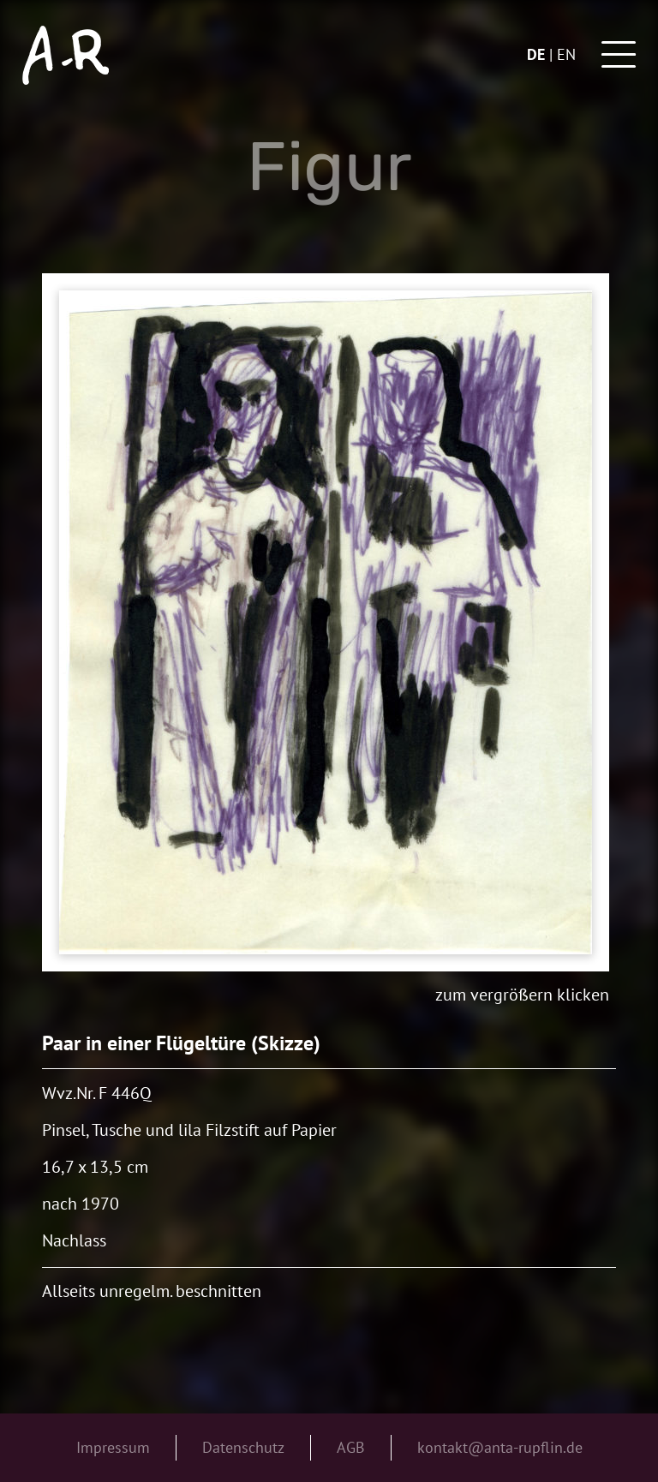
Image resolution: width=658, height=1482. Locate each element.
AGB (351, 1447)
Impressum (113, 1447)
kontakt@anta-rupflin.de (500, 1447)
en (566, 54)
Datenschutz (243, 1447)
